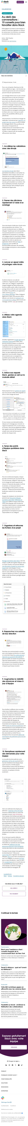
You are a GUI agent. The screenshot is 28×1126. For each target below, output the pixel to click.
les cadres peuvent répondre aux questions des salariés (13, 656)
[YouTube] (18, 1065)
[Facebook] (12, 1065)
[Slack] (5, 2)
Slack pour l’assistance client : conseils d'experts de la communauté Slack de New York (13, 951)
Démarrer (20, 2)
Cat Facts (21, 858)
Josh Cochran (12, 41)
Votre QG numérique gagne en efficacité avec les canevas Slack (13, 988)
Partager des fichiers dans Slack (11, 561)
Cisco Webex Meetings (8, 294)
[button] (14, 1061)
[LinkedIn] (6, 1065)
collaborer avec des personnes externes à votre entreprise (12, 845)
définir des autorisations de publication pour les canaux (13, 736)
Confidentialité (5, 1105)
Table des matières (7, 76)
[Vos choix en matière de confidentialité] (12, 1113)
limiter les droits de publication (14, 725)
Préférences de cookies (7, 1109)
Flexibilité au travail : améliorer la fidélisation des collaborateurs (13, 1006)
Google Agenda (18, 339)
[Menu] (26, 2)
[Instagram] (9, 1065)
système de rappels (20, 391)
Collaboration (6, 9)
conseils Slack (8, 862)
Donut (9, 856)
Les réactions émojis (7, 171)
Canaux (10, 876)
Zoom (11, 292)
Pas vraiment (14, 894)
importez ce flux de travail (15, 810)
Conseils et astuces (18, 876)
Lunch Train (5, 855)
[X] (15, 1065)
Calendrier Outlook (7, 341)
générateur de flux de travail (10, 761)
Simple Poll (5, 243)
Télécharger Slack (6, 1102)
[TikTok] (22, 1065)
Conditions (13, 1105)
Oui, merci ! (14, 888)
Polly (19, 242)
